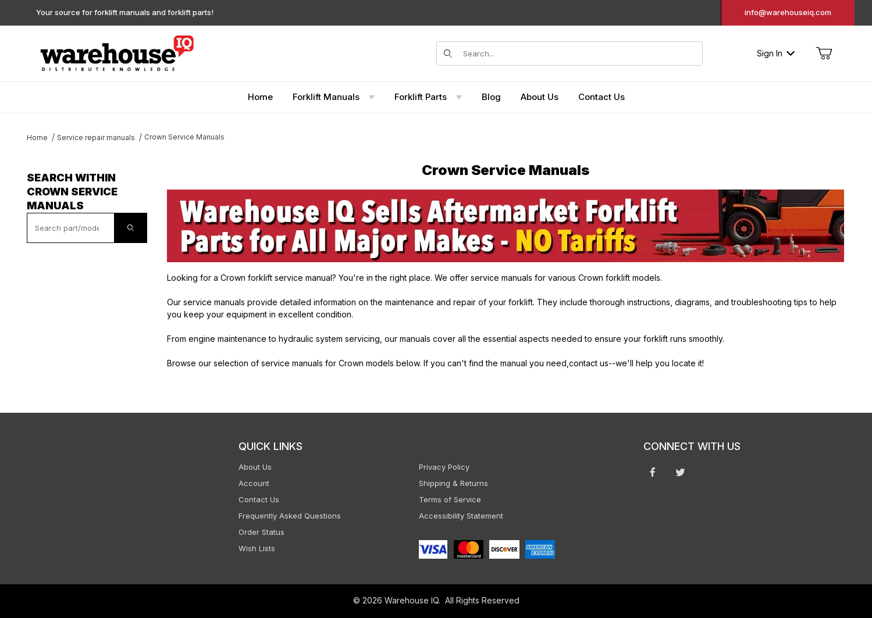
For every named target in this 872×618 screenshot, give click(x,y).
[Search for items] (579, 53)
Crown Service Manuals (184, 137)
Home (37, 137)
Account (254, 483)
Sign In (776, 53)
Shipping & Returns (453, 483)
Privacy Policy (444, 466)
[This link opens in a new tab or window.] (505, 226)
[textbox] (71, 227)
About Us (255, 466)
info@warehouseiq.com (788, 12)
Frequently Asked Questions (290, 515)
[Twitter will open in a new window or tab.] (680, 472)
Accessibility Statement (461, 515)
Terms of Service (450, 499)
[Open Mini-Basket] (824, 53)
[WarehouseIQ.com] (117, 52)
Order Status (261, 532)
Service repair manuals (96, 137)
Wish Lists (257, 548)
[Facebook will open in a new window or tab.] (652, 472)
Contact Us (259, 499)
